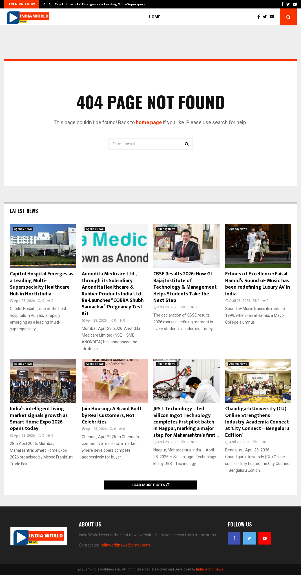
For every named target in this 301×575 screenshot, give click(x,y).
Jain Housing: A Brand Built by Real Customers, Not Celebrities (111, 415)
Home (154, 17)
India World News (209, 569)
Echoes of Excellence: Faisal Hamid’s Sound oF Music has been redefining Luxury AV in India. (257, 284)
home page (149, 122)
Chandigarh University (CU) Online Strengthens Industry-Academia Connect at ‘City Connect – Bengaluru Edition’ (257, 422)
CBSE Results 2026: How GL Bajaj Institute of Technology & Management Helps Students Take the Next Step (185, 287)
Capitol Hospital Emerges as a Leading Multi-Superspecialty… (104, 4)
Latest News (24, 210)
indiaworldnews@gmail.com (125, 545)
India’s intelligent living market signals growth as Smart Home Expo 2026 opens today (39, 419)
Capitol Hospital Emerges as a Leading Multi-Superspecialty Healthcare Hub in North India (41, 284)
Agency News (23, 229)
